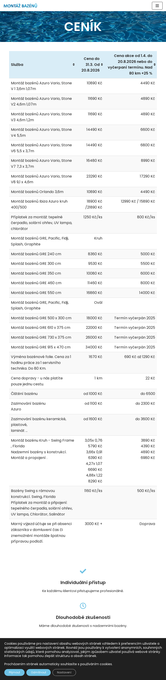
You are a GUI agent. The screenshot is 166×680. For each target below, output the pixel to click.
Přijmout (14, 672)
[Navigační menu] (157, 6)
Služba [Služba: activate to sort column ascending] (17, 64)
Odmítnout (38, 672)
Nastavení (64, 672)
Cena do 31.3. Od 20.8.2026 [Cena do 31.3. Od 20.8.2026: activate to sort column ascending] (90, 64)
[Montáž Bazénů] (20, 5)
